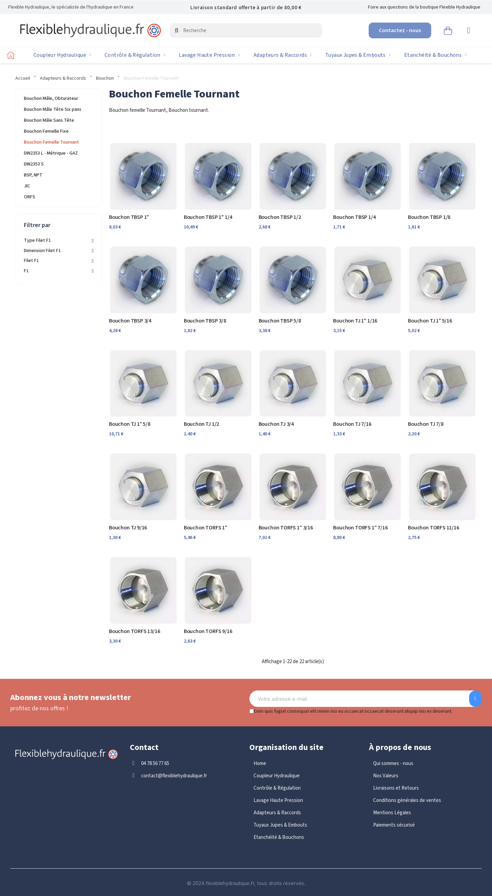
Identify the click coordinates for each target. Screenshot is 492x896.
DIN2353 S (34, 164)
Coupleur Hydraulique (62, 55)
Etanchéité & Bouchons (435, 55)
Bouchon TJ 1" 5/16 (430, 321)
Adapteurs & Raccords (283, 55)
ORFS (29, 197)
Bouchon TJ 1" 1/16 (355, 321)
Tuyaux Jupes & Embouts (358, 55)
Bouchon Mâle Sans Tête (49, 120)
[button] (400, 30)
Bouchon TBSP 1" (129, 217)
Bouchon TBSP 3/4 (130, 321)
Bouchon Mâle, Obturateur (51, 98)
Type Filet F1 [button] (37, 240)
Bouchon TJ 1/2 (201, 424)
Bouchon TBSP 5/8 (280, 321)
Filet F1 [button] (31, 260)
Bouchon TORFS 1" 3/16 (286, 527)
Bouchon (105, 78)
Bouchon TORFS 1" (205, 527)
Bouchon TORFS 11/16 (433, 527)
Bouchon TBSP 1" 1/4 (208, 217)
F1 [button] (26, 271)
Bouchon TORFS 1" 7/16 (360, 527)
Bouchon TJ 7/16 (352, 424)
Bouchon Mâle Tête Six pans (52, 109)
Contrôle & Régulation (135, 55)
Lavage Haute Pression (209, 55)
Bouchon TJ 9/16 (128, 527)
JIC (27, 186)
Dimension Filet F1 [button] (42, 250)
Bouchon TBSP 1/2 (280, 217)
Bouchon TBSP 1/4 (354, 217)
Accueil (22, 78)
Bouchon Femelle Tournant (51, 142)
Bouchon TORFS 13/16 (134, 631)
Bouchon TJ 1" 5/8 (129, 424)
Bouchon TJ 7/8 (425, 424)
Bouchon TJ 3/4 (276, 424)
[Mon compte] (468, 30)
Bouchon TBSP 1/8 (429, 217)
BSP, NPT (33, 175)
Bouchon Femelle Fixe (46, 131)
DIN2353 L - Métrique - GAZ (51, 153)
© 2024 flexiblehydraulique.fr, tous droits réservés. (246, 883)
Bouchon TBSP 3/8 (205, 321)
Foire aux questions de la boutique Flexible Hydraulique (424, 7)
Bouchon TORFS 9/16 (208, 631)
